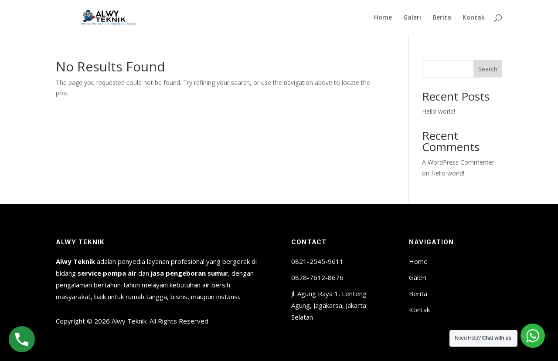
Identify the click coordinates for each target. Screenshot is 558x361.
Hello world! (438, 111)
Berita (441, 17)
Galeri (412, 17)
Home (383, 17)
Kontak (474, 17)
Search (487, 69)
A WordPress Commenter (458, 162)
